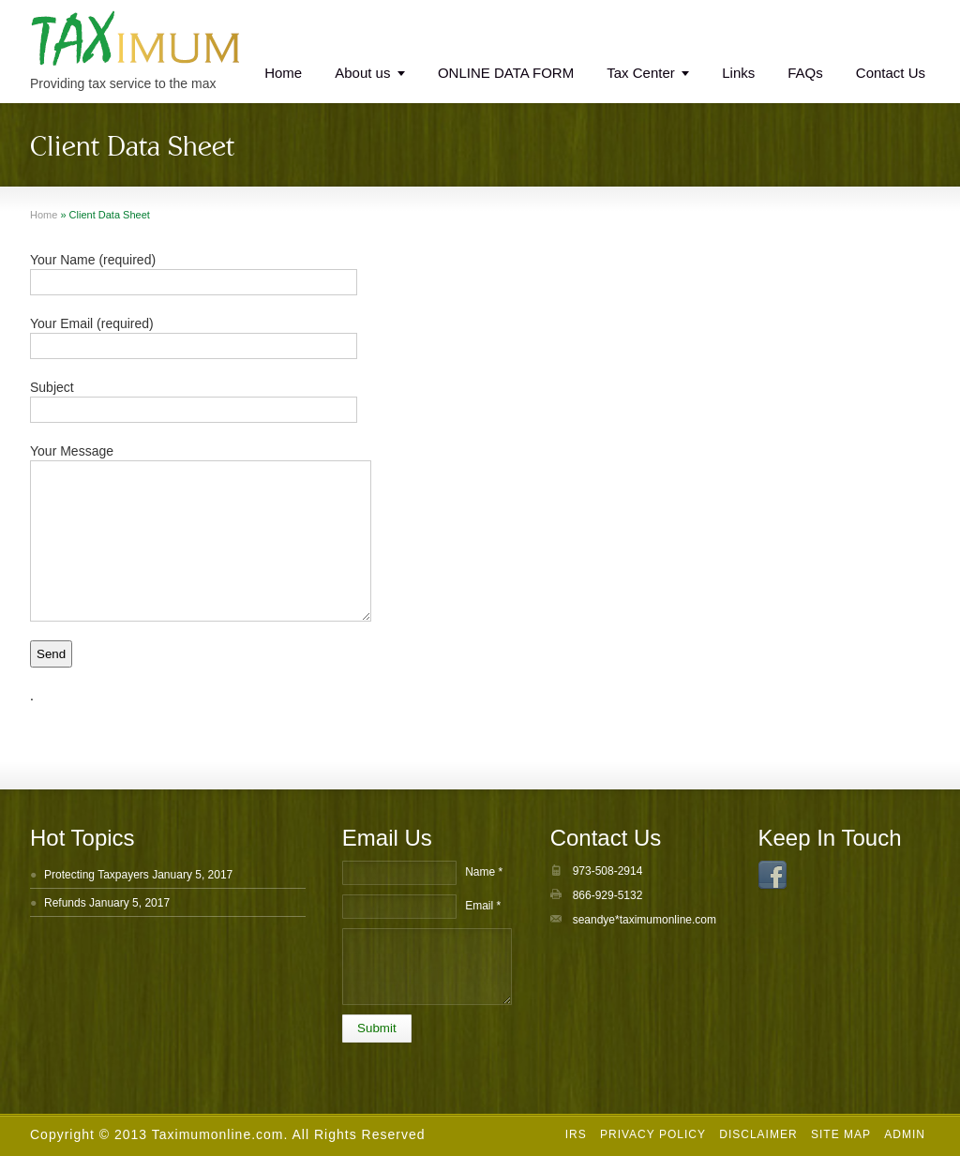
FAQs (805, 73)
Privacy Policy (653, 1134)
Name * (483, 871)
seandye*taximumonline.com (644, 919)
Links (738, 73)
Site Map (841, 1134)
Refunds (65, 902)
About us (362, 73)
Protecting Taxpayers (96, 874)
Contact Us (890, 73)
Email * (483, 905)
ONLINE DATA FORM (506, 73)
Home (283, 73)
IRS (576, 1134)
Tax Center (641, 73)
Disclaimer (758, 1134)
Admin (904, 1134)
